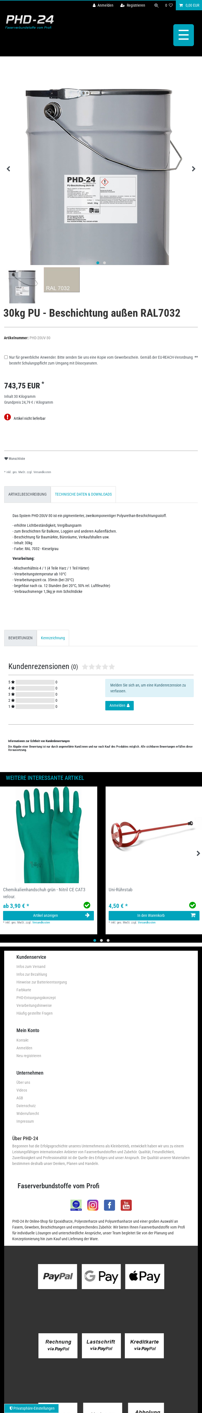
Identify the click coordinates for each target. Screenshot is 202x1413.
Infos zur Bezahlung (31, 974)
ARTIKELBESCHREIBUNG (27, 494)
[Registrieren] (132, 5)
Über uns (23, 1082)
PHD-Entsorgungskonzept (36, 997)
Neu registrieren (28, 1055)
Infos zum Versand (30, 966)
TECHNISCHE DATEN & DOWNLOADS (83, 494)
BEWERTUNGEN (20, 637)
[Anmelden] (103, 5)
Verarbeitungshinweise (34, 1005)
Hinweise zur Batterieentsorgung (41, 982)
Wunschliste (14, 458)
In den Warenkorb (166, 915)
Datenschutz (26, 1105)
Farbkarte (23, 989)
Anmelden (24, 1047)
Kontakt (22, 1039)
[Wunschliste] (169, 5)
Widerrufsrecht (27, 1113)
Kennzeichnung (53, 637)
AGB (19, 1097)
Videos (21, 1090)
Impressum (25, 1121)
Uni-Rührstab (120, 889)
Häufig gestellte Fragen (34, 1013)
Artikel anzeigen (61, 915)
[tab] (27, 494)
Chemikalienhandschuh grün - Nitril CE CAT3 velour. (44, 893)
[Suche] (156, 5)
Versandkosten (42, 472)
